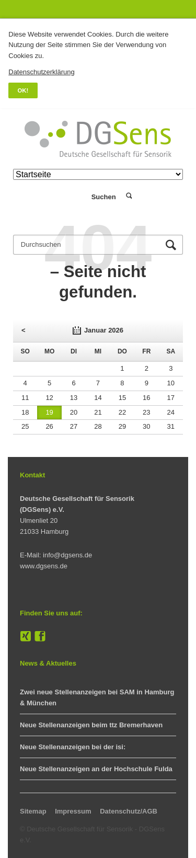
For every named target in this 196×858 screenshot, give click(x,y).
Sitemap (33, 811)
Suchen (128, 196)
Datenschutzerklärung (41, 72)
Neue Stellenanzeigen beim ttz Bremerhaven (91, 725)
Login (68, 197)
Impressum (73, 811)
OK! (23, 90)
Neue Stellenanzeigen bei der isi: (72, 747)
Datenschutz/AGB (128, 811)
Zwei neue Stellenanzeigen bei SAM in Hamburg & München (97, 697)
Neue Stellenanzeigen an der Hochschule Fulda (96, 769)
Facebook (40, 637)
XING (25, 637)
